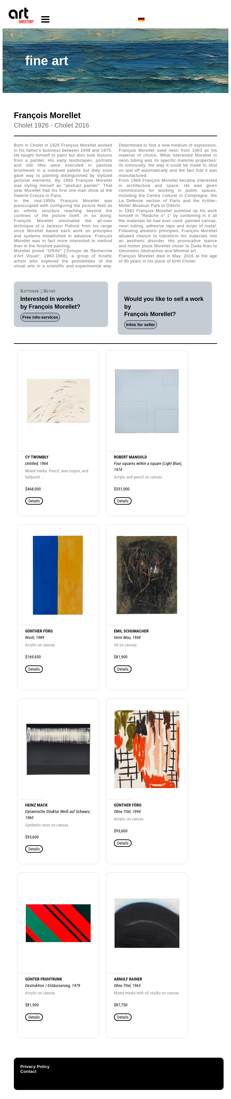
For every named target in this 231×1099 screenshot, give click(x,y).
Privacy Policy (34, 1066)
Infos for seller (140, 324)
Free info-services (40, 317)
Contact (28, 1071)
